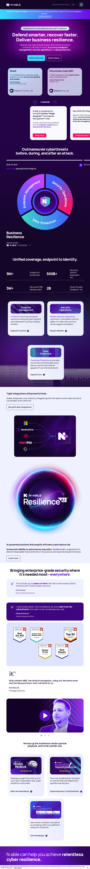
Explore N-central (18, 330)
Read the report (17, 135)
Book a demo (53, 58)
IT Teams (66, 4)
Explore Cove (36, 374)
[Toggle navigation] (81, 4)
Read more (56, 135)
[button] (41, 102)
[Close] (87, 867)
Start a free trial (36, 58)
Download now (45, 17)
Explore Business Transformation (64, 791)
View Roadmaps (37, 835)
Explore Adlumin (56, 330)
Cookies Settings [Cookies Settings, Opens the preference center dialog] (18, 867)
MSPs (60, 4)
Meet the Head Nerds (19, 791)
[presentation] (35, 102)
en (74, 5)
